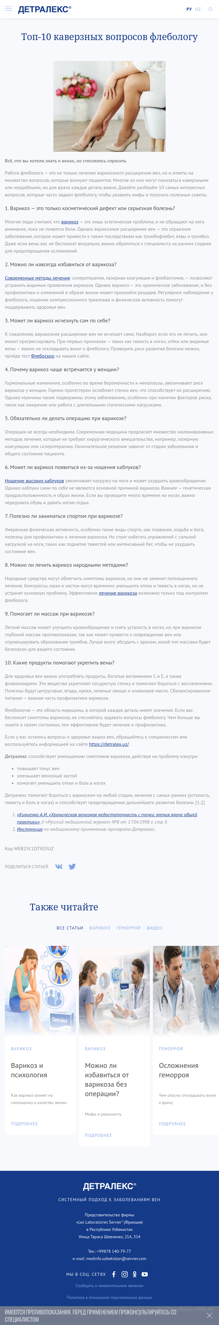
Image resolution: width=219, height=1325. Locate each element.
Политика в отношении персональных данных (109, 1297)
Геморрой (128, 928)
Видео (154, 928)
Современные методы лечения (37, 278)
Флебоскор (42, 356)
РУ (189, 9)
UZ (198, 9)
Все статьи (70, 928)
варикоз (69, 222)
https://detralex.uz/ (109, 744)
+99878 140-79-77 (114, 1251)
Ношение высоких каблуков (34, 480)
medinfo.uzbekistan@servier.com (116, 1258)
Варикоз (99, 928)
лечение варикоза (118, 593)
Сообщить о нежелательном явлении (109, 1285)
